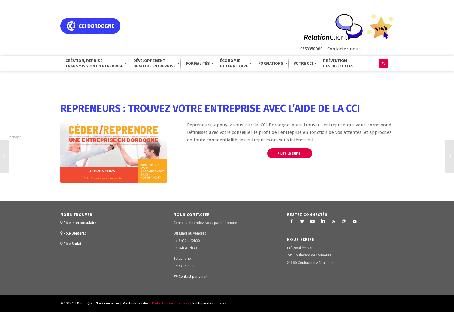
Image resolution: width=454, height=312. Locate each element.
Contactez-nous (344, 49)
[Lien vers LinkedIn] (323, 221)
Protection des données (170, 303)
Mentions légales (136, 303)
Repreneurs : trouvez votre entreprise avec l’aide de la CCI (210, 108)
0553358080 (311, 49)
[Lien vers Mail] (354, 221)
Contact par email (193, 276)
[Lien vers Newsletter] (344, 221)
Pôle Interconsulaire (80, 223)
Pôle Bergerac (75, 233)
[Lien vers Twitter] (302, 221)
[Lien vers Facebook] (291, 221)
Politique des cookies (209, 303)
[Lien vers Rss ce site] (333, 221)
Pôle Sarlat (72, 244)
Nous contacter (107, 303)
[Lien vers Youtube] (312, 221)
